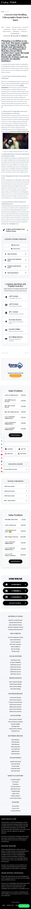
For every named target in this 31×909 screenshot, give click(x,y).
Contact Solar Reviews (15, 798)
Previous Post (5, 353)
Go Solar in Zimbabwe (15, 662)
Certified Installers (15, 779)
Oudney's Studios (15, 902)
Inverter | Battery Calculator (15, 721)
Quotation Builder (15, 724)
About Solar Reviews (15, 639)
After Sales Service (15, 789)
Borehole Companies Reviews (15, 627)
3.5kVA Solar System (9, 491)
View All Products (15, 435)
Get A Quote (15, 782)
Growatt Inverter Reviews (15, 702)
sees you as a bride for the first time (19, 131)
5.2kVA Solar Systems (15, 669)
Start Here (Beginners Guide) (15, 637)
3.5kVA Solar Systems (15, 667)
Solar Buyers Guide (15, 660)
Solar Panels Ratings (15, 689)
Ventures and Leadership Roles (13, 260)
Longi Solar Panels (15, 768)
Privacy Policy (15, 806)
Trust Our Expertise (15, 642)
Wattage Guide (15, 726)
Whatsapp (9, 453)
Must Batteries (15, 739)
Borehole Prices (15, 731)
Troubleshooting (15, 791)
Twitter (22, 449)
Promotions (15, 784)
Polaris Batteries (15, 753)
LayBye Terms (15, 793)
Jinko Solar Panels (15, 764)
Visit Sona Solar (15, 375)
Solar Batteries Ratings (15, 684)
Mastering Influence (11, 273)
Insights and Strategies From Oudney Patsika (14, 230)
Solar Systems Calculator (15, 719)
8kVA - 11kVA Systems (9, 500)
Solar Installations (15, 646)
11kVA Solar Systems (15, 674)
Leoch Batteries (15, 749)
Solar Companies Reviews (15, 625)
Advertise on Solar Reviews (15, 620)
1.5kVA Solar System (9, 486)
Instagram (22, 453)
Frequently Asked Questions (15, 629)
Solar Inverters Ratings (15, 686)
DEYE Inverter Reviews (15, 704)
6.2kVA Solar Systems (15, 671)
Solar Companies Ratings (15, 682)
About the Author (11, 254)
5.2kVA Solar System (9, 496)
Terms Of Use (15, 808)
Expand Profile (15, 245)
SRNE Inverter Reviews (15, 707)
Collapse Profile (15, 248)
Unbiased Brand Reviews (15, 622)
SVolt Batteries (16, 742)
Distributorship (15, 651)
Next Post (27, 353)
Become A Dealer (15, 649)
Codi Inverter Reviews (15, 697)
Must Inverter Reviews (15, 700)
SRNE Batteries (15, 751)
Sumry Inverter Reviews (15, 709)
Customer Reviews (15, 786)
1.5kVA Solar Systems (15, 664)
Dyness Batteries (15, 746)
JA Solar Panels (15, 766)
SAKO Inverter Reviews (15, 711)
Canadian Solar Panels (15, 761)
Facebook (9, 449)
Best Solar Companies (15, 644)
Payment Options (15, 796)
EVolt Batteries (16, 744)
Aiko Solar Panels (15, 771)
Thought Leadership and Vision (13, 266)
